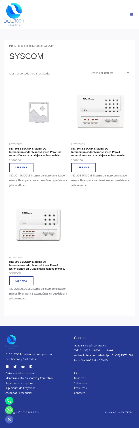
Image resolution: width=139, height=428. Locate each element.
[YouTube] (23, 366)
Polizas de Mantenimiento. (21, 373)
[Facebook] (7, 366)
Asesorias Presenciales (19, 393)
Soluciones (80, 383)
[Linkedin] (31, 366)
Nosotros (80, 378)
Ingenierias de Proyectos (20, 388)
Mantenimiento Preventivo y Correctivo (29, 378)
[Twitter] (15, 366)
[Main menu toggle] (131, 14)
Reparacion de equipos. (19, 383)
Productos (80, 388)
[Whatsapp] (9, 410)
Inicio (12, 45)
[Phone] (9, 401)
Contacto (79, 393)
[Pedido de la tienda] (109, 73)
